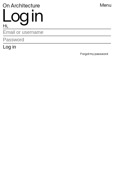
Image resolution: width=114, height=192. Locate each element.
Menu (105, 5)
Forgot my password (94, 54)
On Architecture (21, 5)
